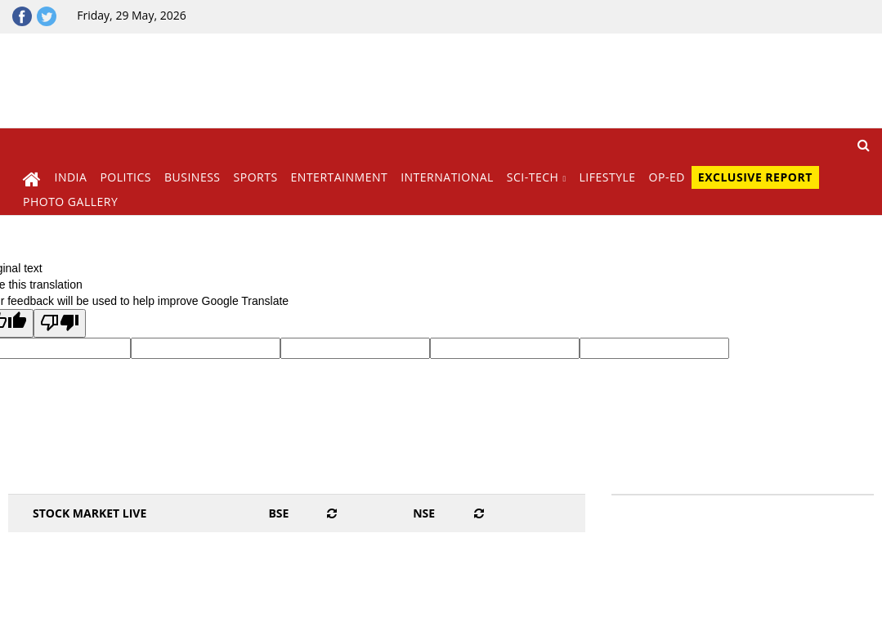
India (71, 177)
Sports (256, 177)
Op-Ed (667, 177)
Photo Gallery (70, 201)
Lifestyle (608, 177)
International (447, 177)
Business (192, 177)
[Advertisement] (550, 78)
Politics (125, 177)
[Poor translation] (60, 323)
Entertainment (339, 177)
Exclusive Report (755, 177)
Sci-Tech (533, 177)
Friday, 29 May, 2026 (131, 15)
